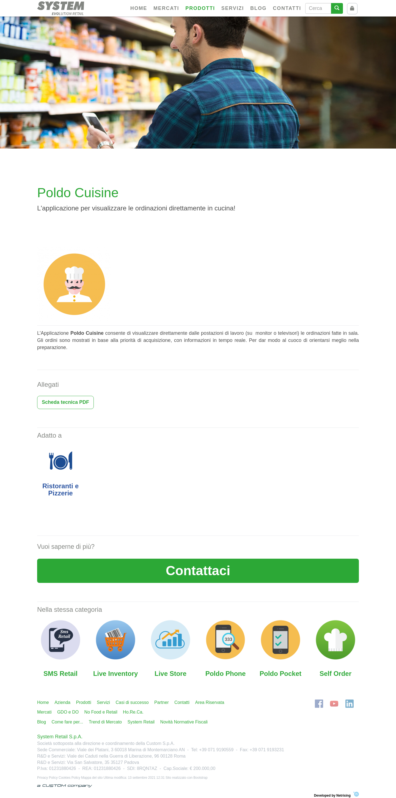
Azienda (62, 702)
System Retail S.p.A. (59, 736)
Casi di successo (132, 702)
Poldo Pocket (280, 673)
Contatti (287, 8)
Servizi (232, 8)
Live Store (170, 673)
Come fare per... (67, 722)
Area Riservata (209, 702)
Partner (161, 702)
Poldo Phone (225, 673)
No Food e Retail (100, 712)
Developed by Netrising (336, 794)
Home (138, 8)
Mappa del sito (92, 778)
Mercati (166, 8)
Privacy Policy (47, 778)
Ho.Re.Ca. (133, 712)
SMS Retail (60, 673)
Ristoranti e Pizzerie (60, 489)
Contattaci (198, 570)
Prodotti (200, 8)
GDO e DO (68, 712)
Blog (258, 8)
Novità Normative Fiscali (184, 722)
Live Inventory (115, 673)
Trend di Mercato (105, 722)
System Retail (141, 722)
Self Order (335, 673)
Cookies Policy (69, 778)
